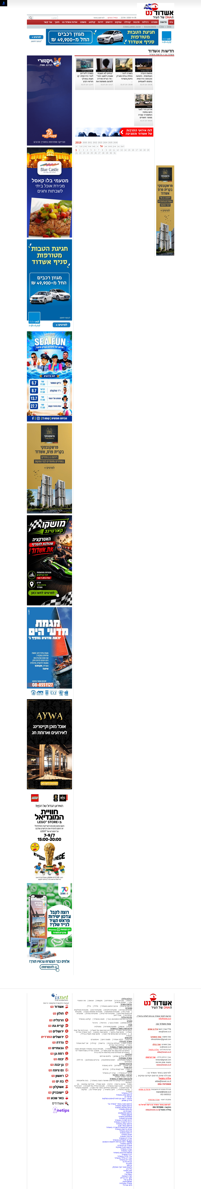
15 (129, 150)
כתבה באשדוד (126, 1151)
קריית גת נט (127, 1162)
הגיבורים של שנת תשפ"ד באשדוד (119, 1049)
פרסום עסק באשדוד (123, 1095)
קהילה (127, 22)
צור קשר (48, 22)
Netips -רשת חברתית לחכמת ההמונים (117, 1142)
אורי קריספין (150, 1057)
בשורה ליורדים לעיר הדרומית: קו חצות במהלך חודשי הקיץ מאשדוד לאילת (85, 78)
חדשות (163, 22)
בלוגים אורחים (105, 1056)
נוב (118, 146)
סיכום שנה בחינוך (117, 1032)
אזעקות (129, 1172)
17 (137, 150)
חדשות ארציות (150, 26)
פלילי (169, 26)
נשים (130, 1084)
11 (114, 150)
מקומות (99, 1001)
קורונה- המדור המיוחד (123, 1077)
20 (148, 150)
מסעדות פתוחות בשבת (93, 1012)
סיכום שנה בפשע (101, 1032)
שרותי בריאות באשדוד (123, 1129)
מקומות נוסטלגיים (125, 1060)
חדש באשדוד (107, 1065)
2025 (110, 143)
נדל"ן (162, 26)
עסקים (118, 22)
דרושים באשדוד (126, 1133)
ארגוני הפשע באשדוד (132, 26)
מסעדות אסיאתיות (112, 1012)
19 (144, 150)
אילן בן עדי (128, 1180)
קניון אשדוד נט (95, 1089)
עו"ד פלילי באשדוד (124, 1156)
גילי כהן (129, 1169)
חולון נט (129, 1163)
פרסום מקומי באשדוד (123, 1106)
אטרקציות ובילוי (117, 1069)
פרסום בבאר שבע (125, 1126)
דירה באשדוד (127, 1154)
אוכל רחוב (117, 1015)
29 (107, 153)
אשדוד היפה (127, 1043)
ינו (76, 146)
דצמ (122, 146)
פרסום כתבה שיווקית (123, 1147)
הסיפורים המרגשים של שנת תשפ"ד (115, 1051)
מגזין (130, 1025)
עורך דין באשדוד (125, 1160)
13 (122, 150)
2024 (105, 143)
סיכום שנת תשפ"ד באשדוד (121, 1047)
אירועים (129, 1039)
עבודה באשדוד (126, 1149)
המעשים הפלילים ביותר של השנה (104, 1088)
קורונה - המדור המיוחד (122, 1075)
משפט (83, 22)
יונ (97, 146)
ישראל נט (128, 1097)
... (131, 81)
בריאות (102, 1043)
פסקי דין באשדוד (125, 1073)
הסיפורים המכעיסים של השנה (114, 1034)
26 (96, 153)
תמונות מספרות (110, 1027)
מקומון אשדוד (126, 1115)
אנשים (91, 1001)
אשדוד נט (169, 54)
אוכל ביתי (126, 1012)
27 (99, 153)
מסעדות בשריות (126, 1010)
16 (133, 150)
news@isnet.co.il (163, 1065)
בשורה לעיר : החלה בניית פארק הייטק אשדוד (124, 76)
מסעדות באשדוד (125, 1118)
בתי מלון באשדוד (125, 1109)
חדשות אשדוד (155, 54)
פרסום (129, 1165)
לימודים (118, 1065)
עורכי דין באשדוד (109, 1073)
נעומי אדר (128, 1174)
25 (92, 153)
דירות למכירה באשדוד (123, 1120)
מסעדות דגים (96, 1010)
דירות (100, 22)
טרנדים (105, 1069)
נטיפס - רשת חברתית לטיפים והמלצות (117, 1098)
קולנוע (92, 22)
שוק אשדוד (127, 1171)
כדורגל (95, 1023)
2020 (85, 143)
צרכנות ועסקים (125, 1063)
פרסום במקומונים (125, 1113)
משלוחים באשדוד (125, 1117)
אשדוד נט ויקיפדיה (124, 1145)
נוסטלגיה (97, 1027)
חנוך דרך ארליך (126, 1178)
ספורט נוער (113, 1023)
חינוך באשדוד (109, 1089)
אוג (106, 146)
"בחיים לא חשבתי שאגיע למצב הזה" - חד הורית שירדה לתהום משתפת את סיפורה (104, 78)
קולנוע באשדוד (85, 1019)
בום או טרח (119, 1001)
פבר (80, 146)
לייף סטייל (128, 1067)
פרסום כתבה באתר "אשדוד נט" (120, 1104)
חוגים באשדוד (99, 1019)
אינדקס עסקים (88, 1084)
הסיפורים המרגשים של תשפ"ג (103, 1030)
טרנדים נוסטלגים (92, 1060)
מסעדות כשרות (92, 1013)
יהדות (110, 1084)
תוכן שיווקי (128, 1065)
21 (76, 153)
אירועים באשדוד (125, 1131)
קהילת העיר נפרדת (116, 1045)
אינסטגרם (95, 1039)
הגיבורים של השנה (125, 1030)
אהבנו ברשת (120, 1084)
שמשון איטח (127, 1181)
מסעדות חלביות (110, 1010)
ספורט (154, 22)
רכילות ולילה (126, 999)
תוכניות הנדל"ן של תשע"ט (95, 1086)
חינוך (57, 22)
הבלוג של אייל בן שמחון (123, 1056)
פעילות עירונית (113, 1043)
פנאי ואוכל (101, 1084)
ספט (110, 146)
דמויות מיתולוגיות (108, 1060)
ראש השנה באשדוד (115, 1086)
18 (140, 150)
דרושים (109, 22)
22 (80, 153)
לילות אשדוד (118, 1039)
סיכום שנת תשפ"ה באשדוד (121, 1079)
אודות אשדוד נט (69, 22)
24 (88, 153)
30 (111, 153)
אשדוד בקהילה (125, 1041)
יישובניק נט (127, 1111)
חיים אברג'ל (127, 1185)
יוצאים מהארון (120, 1002)
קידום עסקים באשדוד (123, 1108)
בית (171, 22)
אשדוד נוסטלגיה (125, 1058)
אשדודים (108, 1001)
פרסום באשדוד (126, 1144)
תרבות (136, 22)
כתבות (129, 1027)
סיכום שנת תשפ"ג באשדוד (121, 1028)
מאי (93, 146)
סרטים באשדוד (124, 1089)
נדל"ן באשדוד (126, 1093)
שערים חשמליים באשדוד (122, 1140)
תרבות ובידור (126, 1017)
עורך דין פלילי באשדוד (123, 1158)
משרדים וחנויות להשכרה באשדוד (119, 1127)
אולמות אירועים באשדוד (122, 1153)
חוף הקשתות (127, 1176)
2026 (116, 143)
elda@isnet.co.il (164, 1052)
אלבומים (128, 1037)
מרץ (85, 146)
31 (115, 153)
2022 (95, 143)
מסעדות (128, 1008)
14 (125, 150)
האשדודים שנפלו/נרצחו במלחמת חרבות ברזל (112, 1052)
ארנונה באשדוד (126, 1136)
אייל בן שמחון (127, 1100)
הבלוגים (128, 1054)
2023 (100, 143)
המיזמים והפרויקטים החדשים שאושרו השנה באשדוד (111, 1080)
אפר (89, 146)
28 (103, 153)
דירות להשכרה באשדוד (123, 1122)
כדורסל (103, 1023)
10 (110, 150)
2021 (90, 143)
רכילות (145, 22)
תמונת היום (106, 1039)
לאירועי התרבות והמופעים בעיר (119, 1019)
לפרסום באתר (98, 18)
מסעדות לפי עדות (108, 1013)
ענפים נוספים (126, 1023)
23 (84, 153)
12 (118, 150)
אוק (114, 146)
